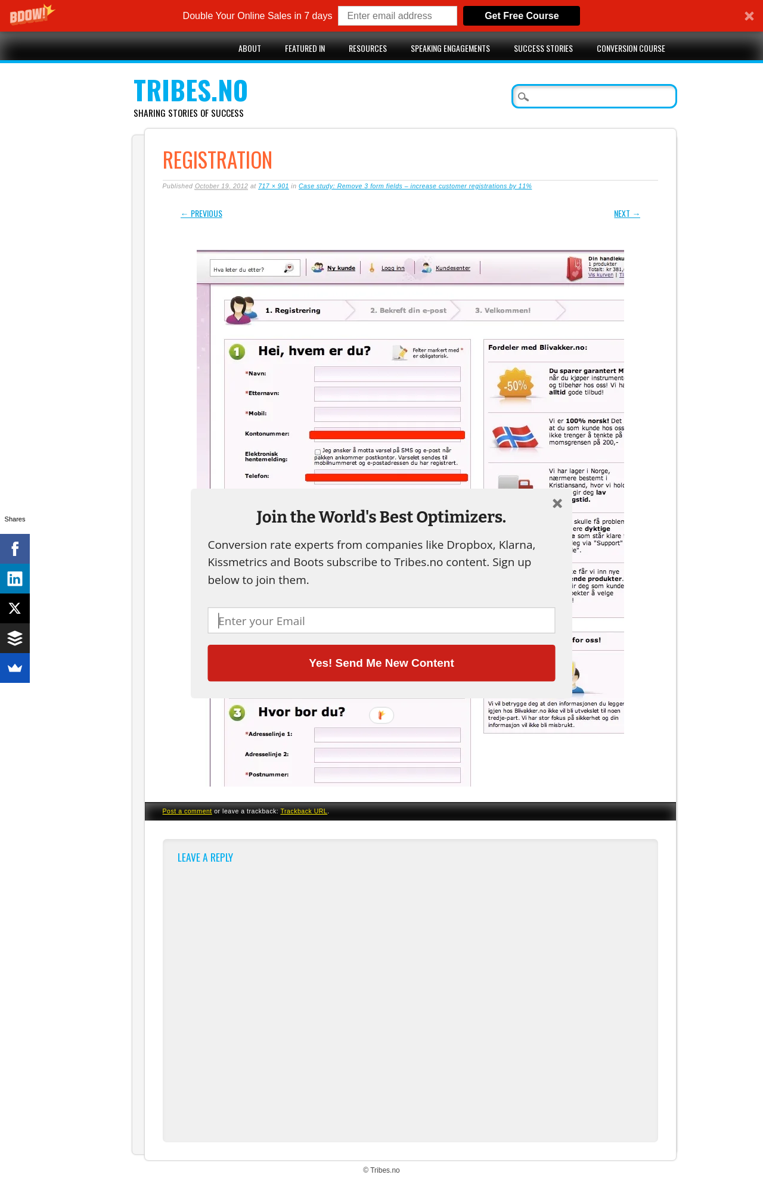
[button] (381, 517)
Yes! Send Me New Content (381, 663)
